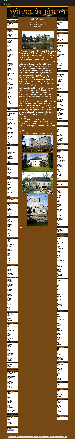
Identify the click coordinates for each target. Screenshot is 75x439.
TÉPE (8, 174)
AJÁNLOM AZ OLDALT (4, 0)
